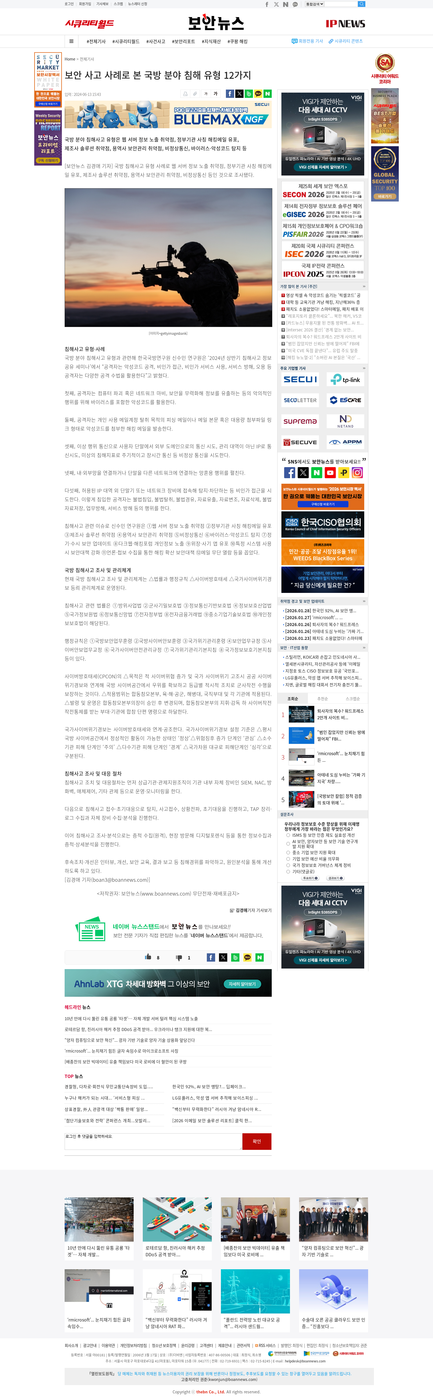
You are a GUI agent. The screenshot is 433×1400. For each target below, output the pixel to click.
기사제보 (102, 3)
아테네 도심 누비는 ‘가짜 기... (324, 631)
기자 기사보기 (251, 910)
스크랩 (118, 3)
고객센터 (206, 1345)
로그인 (69, 3)
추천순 (322, 698)
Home (70, 59)
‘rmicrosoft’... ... (314, 617)
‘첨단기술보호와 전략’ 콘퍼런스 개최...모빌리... (108, 1121)
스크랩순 (353, 698)
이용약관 (108, 1345)
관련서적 (243, 1345)
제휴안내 (224, 1345)
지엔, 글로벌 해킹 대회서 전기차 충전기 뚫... (323, 685)
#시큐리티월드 (126, 41)
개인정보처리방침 (133, 1345)
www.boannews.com (166, 893)
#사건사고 (155, 41)
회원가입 (85, 3)
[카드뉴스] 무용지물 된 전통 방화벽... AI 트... (325, 323)
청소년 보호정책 (164, 1345)
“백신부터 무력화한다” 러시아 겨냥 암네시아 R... (217, 1109)
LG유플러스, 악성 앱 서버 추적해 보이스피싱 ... (215, 1098)
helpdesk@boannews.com (305, 1361)
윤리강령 (187, 1345)
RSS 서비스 (267, 1345)
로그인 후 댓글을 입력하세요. (153, 1141)
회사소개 (71, 1345)
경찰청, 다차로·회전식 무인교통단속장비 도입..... (109, 1087)
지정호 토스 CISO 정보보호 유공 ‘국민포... (322, 671)
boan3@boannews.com (120, 879)
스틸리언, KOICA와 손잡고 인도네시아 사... (322, 657)
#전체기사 (96, 41)
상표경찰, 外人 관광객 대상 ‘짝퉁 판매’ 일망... (106, 1109)
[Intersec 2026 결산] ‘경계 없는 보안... (320, 330)
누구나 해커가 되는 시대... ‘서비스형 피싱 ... (105, 1098)
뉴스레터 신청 (137, 3)
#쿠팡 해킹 (238, 41)
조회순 (292, 698)
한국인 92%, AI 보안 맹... (320, 611)
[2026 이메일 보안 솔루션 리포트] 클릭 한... (212, 1121)
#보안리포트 (183, 41)
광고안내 (89, 1345)
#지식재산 (211, 41)
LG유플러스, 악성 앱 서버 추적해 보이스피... (323, 678)
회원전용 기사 (311, 41)
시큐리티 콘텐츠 (349, 41)
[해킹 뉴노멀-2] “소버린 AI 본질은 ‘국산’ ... (323, 357)
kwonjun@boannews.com (232, 1379)
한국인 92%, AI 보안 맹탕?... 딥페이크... (209, 1087)
